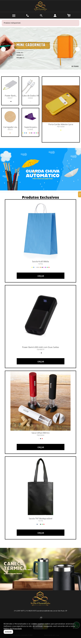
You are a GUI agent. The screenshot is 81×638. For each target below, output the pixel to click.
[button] (3, 49)
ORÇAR (40, 276)
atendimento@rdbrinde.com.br (47, 611)
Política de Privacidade (13, 628)
